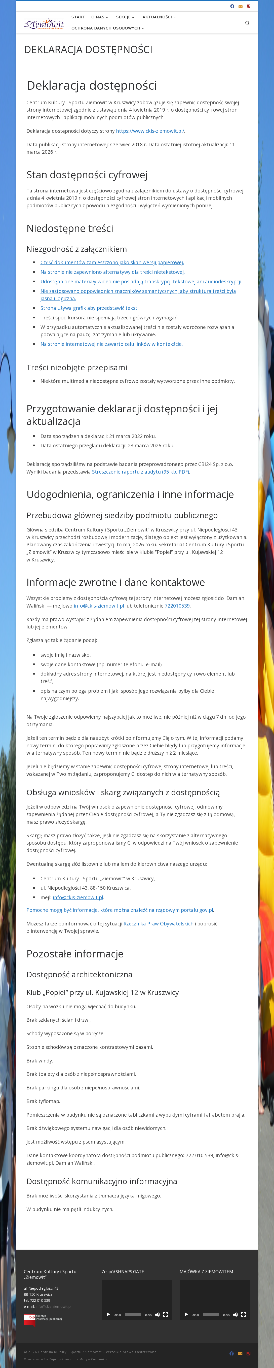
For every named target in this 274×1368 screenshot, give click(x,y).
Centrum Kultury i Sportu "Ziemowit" (70, 1352)
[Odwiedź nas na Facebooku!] (232, 6)
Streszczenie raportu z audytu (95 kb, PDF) (140, 471)
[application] (137, 1299)
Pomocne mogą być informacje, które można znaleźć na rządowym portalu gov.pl (119, 910)
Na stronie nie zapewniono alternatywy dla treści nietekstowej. (113, 272)
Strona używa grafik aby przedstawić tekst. (90, 308)
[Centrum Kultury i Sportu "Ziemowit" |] (44, 22)
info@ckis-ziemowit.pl (99, 605)
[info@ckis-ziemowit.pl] (241, 6)
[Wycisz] (157, 1314)
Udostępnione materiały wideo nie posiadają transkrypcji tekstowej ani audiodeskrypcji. (142, 281)
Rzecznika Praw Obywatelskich (158, 923)
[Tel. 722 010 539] (248, 6)
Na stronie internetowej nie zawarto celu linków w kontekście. (112, 344)
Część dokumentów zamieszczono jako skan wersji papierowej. (112, 262)
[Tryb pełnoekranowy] (165, 1314)
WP (43, 1359)
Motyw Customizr (93, 1359)
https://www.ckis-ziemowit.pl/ (150, 130)
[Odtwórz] (108, 1314)
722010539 (177, 605)
